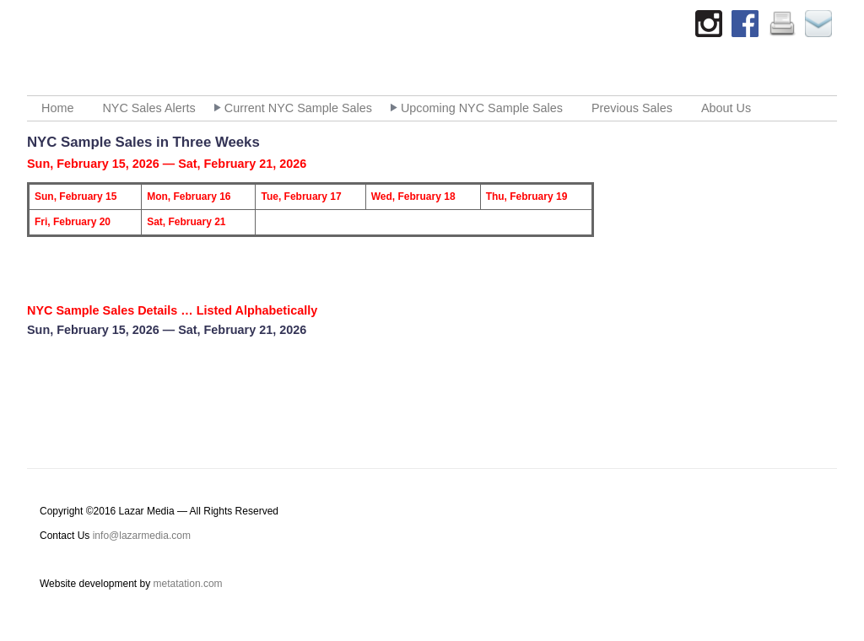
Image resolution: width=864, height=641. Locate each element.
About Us (726, 108)
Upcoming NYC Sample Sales (482, 108)
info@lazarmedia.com (142, 535)
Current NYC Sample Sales (298, 108)
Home (57, 108)
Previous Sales (631, 108)
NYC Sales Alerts (148, 108)
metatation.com (188, 584)
